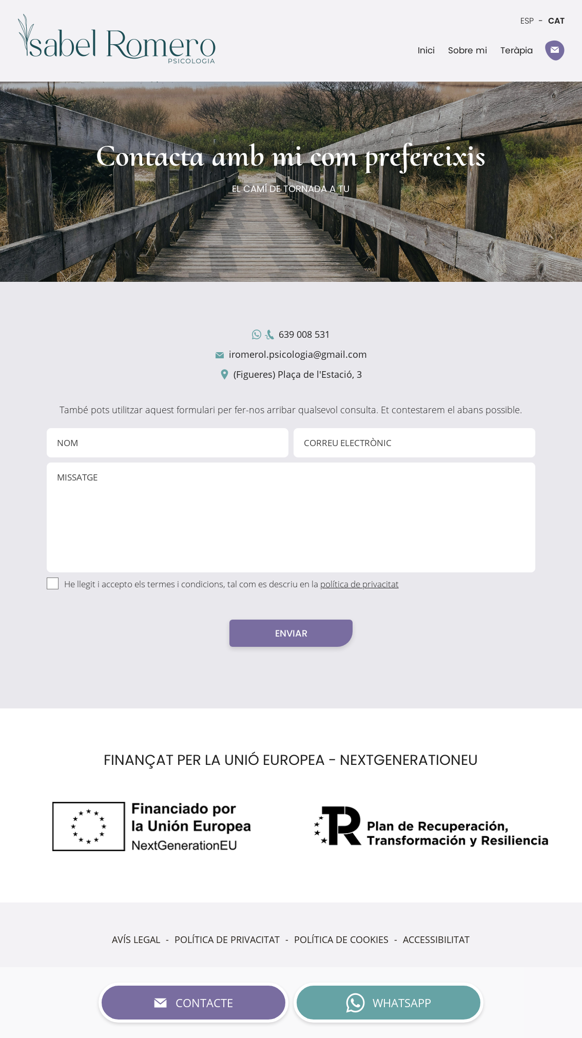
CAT (556, 21)
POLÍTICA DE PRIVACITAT (227, 939)
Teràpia (516, 50)
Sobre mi (467, 50)
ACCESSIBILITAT (436, 939)
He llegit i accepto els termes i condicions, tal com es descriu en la (231, 584)
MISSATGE (291, 517)
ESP (527, 21)
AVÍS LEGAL (136, 939)
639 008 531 (304, 334)
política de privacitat (359, 584)
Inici (426, 50)
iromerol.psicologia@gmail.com (298, 354)
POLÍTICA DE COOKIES (341, 939)
